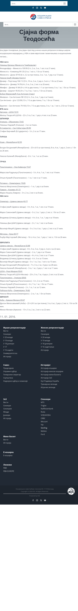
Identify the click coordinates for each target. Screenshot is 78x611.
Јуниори (6, 415)
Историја (7, 356)
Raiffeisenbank (47, 408)
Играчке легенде (48, 387)
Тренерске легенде (49, 384)
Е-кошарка (7, 455)
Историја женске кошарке (52, 371)
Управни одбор (10, 371)
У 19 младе (45, 340)
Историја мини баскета (51, 374)
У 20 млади (8, 337)
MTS (42, 402)
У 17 (5, 347)
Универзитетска (10, 353)
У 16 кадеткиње (47, 347)
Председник (8, 368)
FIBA (5, 468)
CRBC (43, 418)
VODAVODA (46, 415)
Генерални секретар (12, 374)
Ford (43, 434)
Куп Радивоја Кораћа (50, 381)
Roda (43, 412)
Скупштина (8, 378)
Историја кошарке (49, 368)
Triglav (43, 405)
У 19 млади (8, 340)
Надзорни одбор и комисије (15, 381)
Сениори (7, 334)
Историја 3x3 (46, 378)
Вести (5, 331)
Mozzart (44, 421)
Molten (44, 431)
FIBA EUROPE (8, 471)
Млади (6, 412)
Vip (42, 424)
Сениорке (45, 334)
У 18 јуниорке (46, 343)
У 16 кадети (8, 350)
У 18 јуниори (8, 343)
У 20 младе (45, 337)
